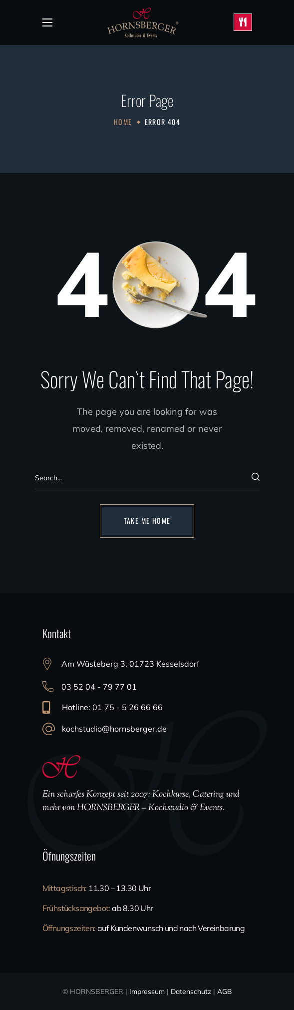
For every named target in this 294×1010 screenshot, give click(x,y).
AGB (224, 991)
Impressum (147, 991)
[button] (147, 521)
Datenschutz (191, 991)
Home (123, 121)
